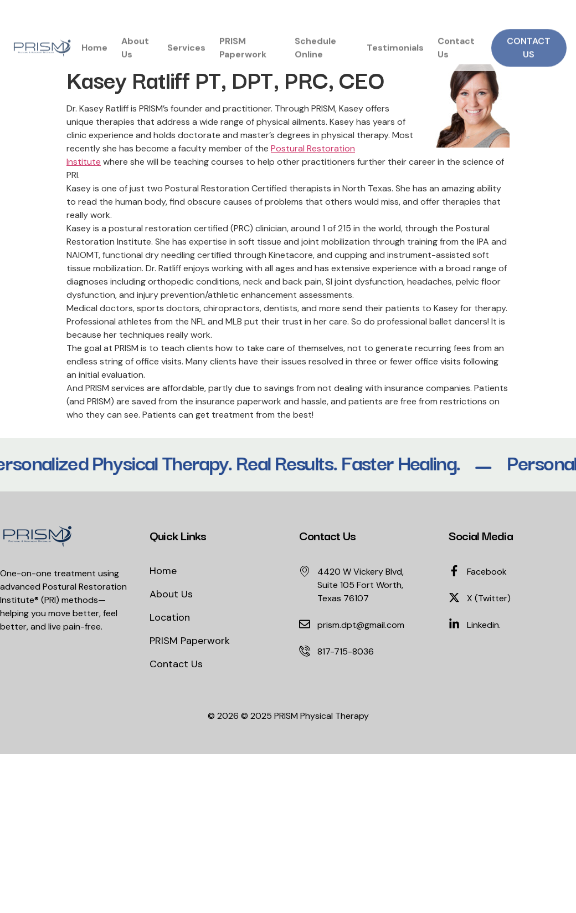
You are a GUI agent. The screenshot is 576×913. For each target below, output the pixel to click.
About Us (135, 53)
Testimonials (395, 53)
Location (170, 617)
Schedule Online (315, 53)
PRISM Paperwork (242, 53)
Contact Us (456, 53)
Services (186, 53)
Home (94, 53)
